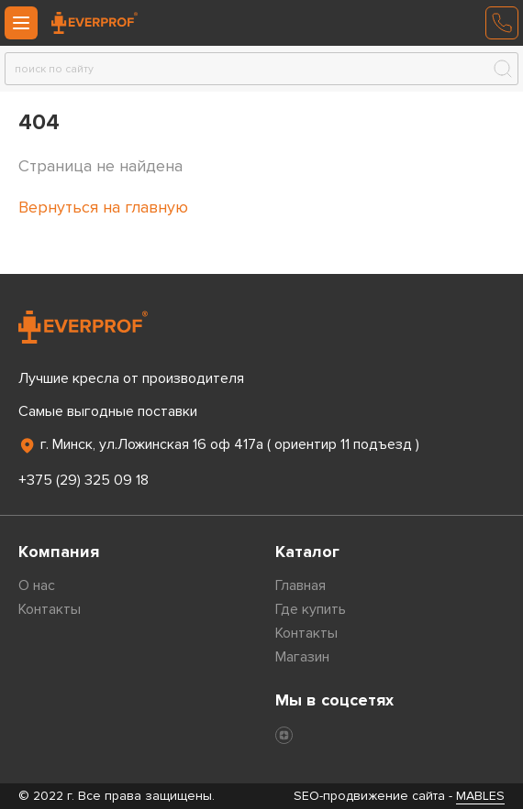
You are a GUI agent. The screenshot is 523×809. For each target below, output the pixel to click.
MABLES (480, 796)
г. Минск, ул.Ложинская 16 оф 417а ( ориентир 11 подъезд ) (218, 445)
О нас (36, 585)
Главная (300, 585)
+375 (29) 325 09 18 (83, 480)
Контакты (49, 609)
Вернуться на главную (103, 207)
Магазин (302, 657)
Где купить (310, 609)
